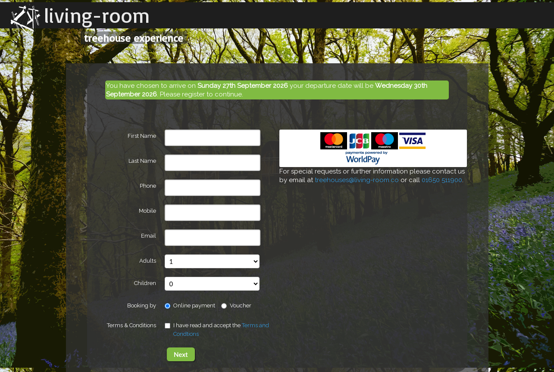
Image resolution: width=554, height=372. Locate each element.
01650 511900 (442, 180)
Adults (147, 260)
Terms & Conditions (131, 325)
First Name (142, 136)
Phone (148, 186)
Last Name (142, 161)
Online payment (190, 305)
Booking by (141, 305)
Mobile (147, 211)
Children (145, 283)
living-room (97, 15)
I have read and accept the (217, 329)
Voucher (236, 305)
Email (148, 235)
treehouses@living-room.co (357, 180)
